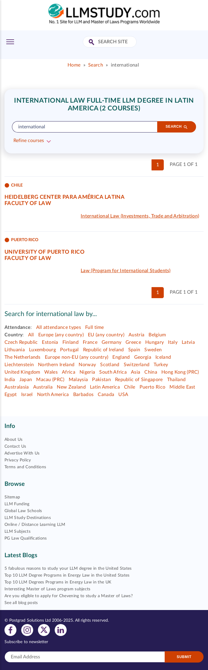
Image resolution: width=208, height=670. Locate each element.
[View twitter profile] (44, 629)
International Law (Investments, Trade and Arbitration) (140, 216)
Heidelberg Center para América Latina (64, 197)
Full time (94, 327)
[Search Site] (92, 42)
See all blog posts (21, 603)
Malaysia (78, 379)
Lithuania (14, 349)
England (121, 357)
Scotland (110, 364)
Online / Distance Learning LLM (34, 525)
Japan (25, 379)
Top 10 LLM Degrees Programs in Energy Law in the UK (57, 582)
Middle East (182, 387)
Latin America (105, 387)
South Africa (113, 372)
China (150, 372)
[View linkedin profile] (61, 629)
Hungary (154, 342)
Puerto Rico (153, 387)
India (9, 379)
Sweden (153, 349)
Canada (106, 394)
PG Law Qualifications (25, 538)
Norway (87, 364)
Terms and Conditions (25, 467)
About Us (13, 440)
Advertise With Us (21, 453)
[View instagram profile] (27, 629)
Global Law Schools (23, 511)
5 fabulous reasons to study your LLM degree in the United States (67, 568)
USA (123, 394)
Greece (133, 342)
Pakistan (101, 379)
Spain (134, 349)
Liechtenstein (19, 364)
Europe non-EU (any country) (76, 357)
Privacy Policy (17, 460)
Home (74, 65)
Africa (68, 372)
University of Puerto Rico (44, 252)
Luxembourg (42, 349)
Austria (136, 334)
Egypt (10, 394)
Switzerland (137, 364)
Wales (51, 372)
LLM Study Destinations (27, 518)
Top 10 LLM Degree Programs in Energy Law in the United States (67, 575)
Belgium (157, 334)
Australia (43, 387)
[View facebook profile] (10, 629)
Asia (135, 372)
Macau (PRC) (50, 379)
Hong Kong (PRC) (180, 372)
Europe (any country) (61, 334)
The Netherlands (22, 357)
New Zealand (71, 387)
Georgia (142, 357)
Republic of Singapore (139, 379)
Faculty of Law (27, 203)
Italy (173, 342)
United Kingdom (22, 372)
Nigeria (87, 372)
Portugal (69, 349)
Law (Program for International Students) (126, 270)
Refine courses (28, 140)
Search (95, 65)
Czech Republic (21, 342)
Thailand (176, 379)
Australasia (16, 387)
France (90, 342)
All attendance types (58, 327)
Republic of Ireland (103, 349)
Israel (27, 394)
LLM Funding (17, 504)
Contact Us (15, 446)
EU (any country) (106, 334)
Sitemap (12, 497)
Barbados (83, 394)
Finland (70, 342)
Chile (129, 387)
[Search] (176, 127)
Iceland (163, 357)
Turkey (161, 364)
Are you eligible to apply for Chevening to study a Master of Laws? (68, 596)
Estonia (50, 342)
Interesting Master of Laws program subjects (47, 589)
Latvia (188, 342)
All (31, 334)
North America (53, 394)
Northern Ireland (56, 364)
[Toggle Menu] (10, 41)
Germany (111, 342)
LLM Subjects (17, 531)
